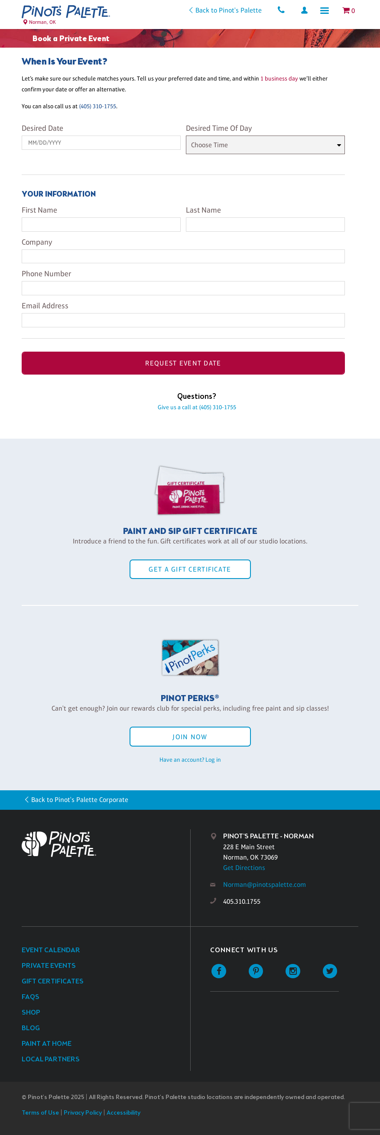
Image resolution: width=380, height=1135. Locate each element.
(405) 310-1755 (97, 106)
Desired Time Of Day (219, 128)
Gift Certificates (53, 981)
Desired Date (42, 128)
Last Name (203, 210)
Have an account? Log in (190, 759)
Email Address (45, 305)
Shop (31, 1012)
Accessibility (123, 1113)
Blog (31, 1028)
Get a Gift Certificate (190, 569)
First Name (39, 210)
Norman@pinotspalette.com (264, 884)
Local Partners (51, 1059)
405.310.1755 (241, 901)
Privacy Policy (83, 1113)
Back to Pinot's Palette (228, 10)
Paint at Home (46, 1043)
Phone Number (46, 273)
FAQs (30, 997)
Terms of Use (40, 1113)
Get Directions (244, 867)
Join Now (189, 737)
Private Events (49, 965)
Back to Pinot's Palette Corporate (79, 799)
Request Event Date (183, 363)
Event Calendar (51, 950)
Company (37, 242)
